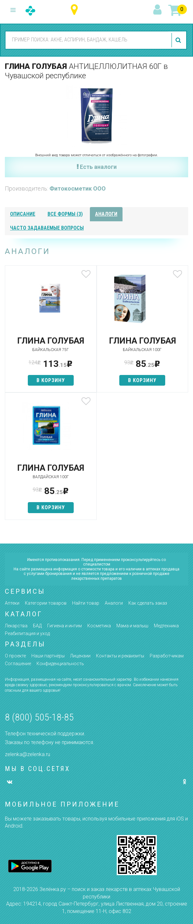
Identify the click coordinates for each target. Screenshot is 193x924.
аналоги (106, 214)
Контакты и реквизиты (120, 655)
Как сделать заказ (147, 603)
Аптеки (12, 603)
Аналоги (114, 603)
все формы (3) (65, 214)
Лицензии (80, 655)
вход (158, 10)
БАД (37, 625)
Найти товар (85, 603)
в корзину (51, 380)
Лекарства (16, 625)
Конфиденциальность (60, 663)
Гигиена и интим (64, 625)
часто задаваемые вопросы (47, 228)
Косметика (99, 625)
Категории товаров (46, 603)
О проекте (15, 655)
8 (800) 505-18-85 (39, 717)
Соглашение (18, 663)
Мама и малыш (132, 625)
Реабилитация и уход (27, 633)
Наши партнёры (48, 655)
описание (22, 214)
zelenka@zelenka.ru (27, 754)
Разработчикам (167, 655)
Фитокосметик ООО (77, 188)
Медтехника (166, 625)
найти (179, 40)
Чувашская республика (76, 10)
